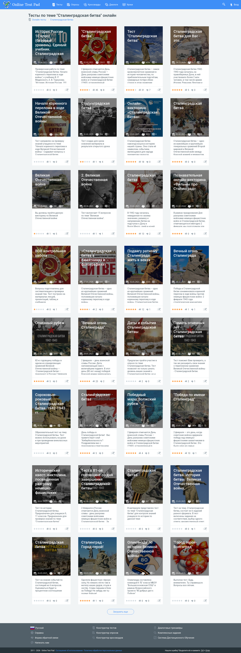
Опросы (73, 4)
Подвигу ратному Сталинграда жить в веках (142, 255)
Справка (39, 633)
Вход (234, 4)
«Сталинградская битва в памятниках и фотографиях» (96, 257)
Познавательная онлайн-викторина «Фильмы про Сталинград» (190, 182)
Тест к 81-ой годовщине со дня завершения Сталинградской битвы (97, 479)
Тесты (57, 4)
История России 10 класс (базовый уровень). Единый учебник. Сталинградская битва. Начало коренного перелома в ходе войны (50, 51)
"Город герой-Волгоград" (185, 544)
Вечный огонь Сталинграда (186, 253)
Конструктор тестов (106, 628)
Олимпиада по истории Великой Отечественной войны (142, 549)
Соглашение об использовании (69, 650)
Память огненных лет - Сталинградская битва (189, 329)
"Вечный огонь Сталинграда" (94, 325)
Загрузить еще (120, 612)
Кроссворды (92, 4)
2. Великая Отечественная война (94, 179)
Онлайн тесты (39, 19)
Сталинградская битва (61, 19)
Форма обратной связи (46, 638)
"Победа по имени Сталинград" (189, 397)
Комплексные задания (169, 633)
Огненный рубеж (50, 323)
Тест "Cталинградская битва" (142, 36)
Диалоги (111, 4)
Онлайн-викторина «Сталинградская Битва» (142, 110)
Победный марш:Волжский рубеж (141, 399)
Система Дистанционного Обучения (176, 638)
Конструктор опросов (107, 633)
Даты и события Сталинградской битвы (141, 327)
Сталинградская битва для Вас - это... (188, 36)
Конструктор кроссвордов (109, 638)
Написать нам (42, 642)
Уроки (127, 4)
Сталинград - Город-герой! (92, 544)
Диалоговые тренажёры (170, 628)
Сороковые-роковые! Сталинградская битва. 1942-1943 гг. (50, 404)
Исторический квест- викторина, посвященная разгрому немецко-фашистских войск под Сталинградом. (50, 486)
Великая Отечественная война (48, 179)
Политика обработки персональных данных (103, 650)
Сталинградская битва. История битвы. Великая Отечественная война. (188, 479)
